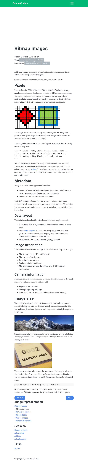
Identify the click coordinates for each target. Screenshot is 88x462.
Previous (20, 398)
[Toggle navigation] (72, 3)
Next (69, 398)
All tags (17, 436)
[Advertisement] (51, 23)
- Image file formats (23, 421)
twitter (17, 448)
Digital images (20, 406)
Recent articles (21, 430)
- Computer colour (22, 412)
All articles (19, 433)
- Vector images (21, 418)
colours (34, 169)
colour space (29, 230)
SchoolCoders (20, 3)
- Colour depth (20, 415)
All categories (20, 439)
